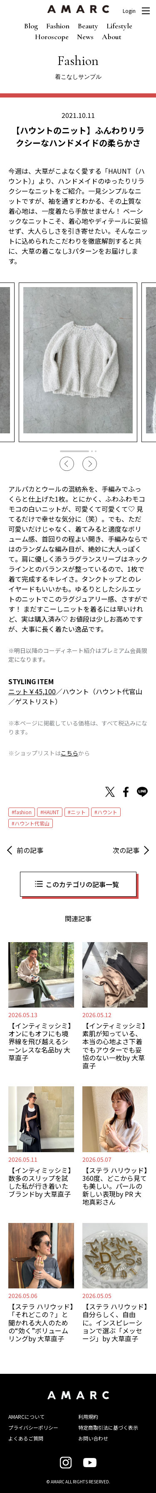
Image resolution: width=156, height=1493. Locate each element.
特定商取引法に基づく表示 (108, 1427)
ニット (78, 811)
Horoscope (52, 36)
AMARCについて (26, 1416)
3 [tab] (96, 451)
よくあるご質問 (25, 1438)
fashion (23, 811)
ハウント (107, 811)
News (85, 36)
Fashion (57, 25)
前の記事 (30, 850)
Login (129, 10)
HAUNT (51, 811)
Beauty (88, 25)
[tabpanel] (78, 362)
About (111, 36)
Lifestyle (119, 25)
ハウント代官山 (32, 823)
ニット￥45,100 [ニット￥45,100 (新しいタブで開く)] (32, 691)
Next (89, 464)
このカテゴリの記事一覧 (82, 884)
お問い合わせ (93, 1438)
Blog (31, 25)
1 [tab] (74, 451)
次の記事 (126, 850)
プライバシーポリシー (33, 1427)
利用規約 (88, 1416)
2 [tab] (92, 451)
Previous (66, 464)
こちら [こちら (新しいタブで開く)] (69, 753)
